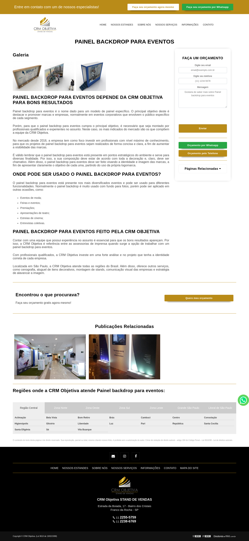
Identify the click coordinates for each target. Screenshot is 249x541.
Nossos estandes (122, 24)
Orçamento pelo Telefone (203, 153)
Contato (208, 24)
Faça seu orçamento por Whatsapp (207, 7)
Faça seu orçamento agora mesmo (153, 7)
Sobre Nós (144, 24)
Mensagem (202, 87)
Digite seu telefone (202, 76)
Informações (190, 24)
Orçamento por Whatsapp (202, 145)
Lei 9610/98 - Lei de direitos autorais (217, 440)
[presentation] (201, 115)
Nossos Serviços (166, 24)
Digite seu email (203, 65)
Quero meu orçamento (199, 298)
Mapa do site (189, 468)
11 (124, 517)
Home (103, 24)
